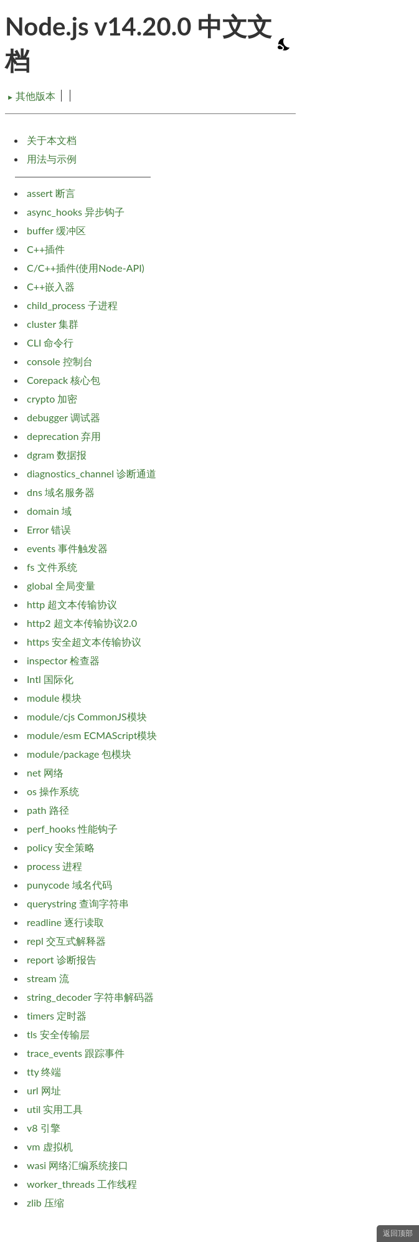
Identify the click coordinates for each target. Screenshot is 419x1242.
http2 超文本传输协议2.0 (82, 623)
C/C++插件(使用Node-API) (85, 268)
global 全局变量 (61, 585)
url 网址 (44, 1090)
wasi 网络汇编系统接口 (77, 1165)
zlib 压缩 (45, 1202)
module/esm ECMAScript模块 (92, 735)
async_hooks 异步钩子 (76, 211)
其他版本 (31, 96)
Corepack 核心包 (63, 380)
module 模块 (54, 698)
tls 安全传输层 (58, 1034)
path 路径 (48, 810)
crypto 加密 (52, 398)
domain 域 (49, 511)
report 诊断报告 (62, 959)
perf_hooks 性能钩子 (72, 828)
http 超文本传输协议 (72, 604)
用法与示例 (52, 159)
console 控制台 (60, 361)
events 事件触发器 (67, 548)
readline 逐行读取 (65, 922)
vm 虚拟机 (50, 1146)
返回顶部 (398, 1233)
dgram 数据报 (57, 455)
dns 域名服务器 (61, 492)
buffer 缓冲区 (56, 230)
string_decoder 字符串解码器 (90, 997)
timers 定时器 (57, 1015)
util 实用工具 (55, 1109)
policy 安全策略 (61, 847)
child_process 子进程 (72, 305)
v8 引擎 (43, 1128)
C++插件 (46, 249)
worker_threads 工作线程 (82, 1184)
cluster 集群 (52, 324)
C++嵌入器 (51, 286)
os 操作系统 (53, 791)
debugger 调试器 (63, 417)
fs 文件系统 (52, 567)
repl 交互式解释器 (66, 941)
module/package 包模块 (79, 754)
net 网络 (45, 772)
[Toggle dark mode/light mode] (284, 44)
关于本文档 (52, 140)
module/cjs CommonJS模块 (87, 716)
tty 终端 (44, 1071)
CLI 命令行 (50, 342)
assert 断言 (51, 193)
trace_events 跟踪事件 (76, 1053)
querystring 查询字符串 (78, 903)
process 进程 (54, 866)
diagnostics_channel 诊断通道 (91, 473)
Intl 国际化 (50, 679)
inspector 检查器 (63, 660)
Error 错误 (49, 529)
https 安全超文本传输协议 (84, 641)
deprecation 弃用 (64, 436)
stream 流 (48, 978)
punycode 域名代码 (69, 885)
